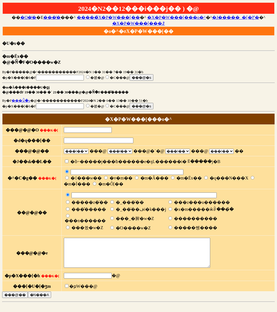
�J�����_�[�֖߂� (235, 17)
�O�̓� (28, 17)
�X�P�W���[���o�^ (176, 17)
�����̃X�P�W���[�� (108, 17)
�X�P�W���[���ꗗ (138, 23)
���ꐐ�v (21, 101)
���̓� (52, 17)
